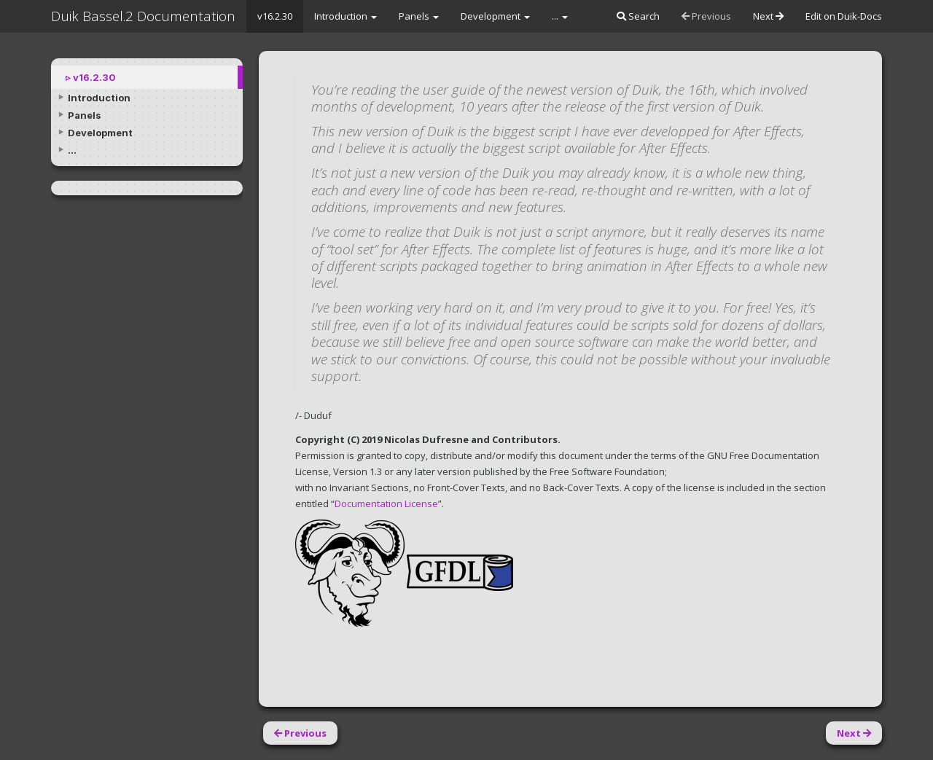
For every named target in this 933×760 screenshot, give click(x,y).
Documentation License (386, 503)
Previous (706, 16)
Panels (419, 16)
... (560, 16)
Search (638, 16)
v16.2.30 (274, 16)
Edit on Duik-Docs (843, 16)
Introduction (345, 16)
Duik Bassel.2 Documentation (143, 16)
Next (768, 16)
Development (495, 16)
